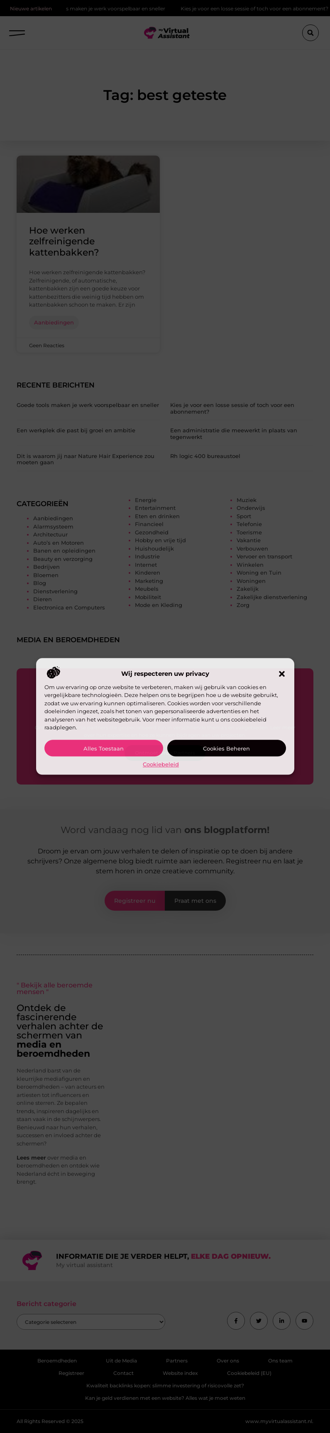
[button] (282, 674)
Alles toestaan (103, 748)
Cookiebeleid (161, 764)
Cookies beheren (226, 748)
